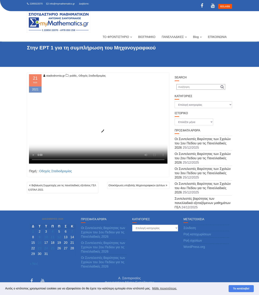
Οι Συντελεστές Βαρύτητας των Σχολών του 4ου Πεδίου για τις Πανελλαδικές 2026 (203, 188)
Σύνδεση (189, 228)
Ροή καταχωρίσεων (197, 234)
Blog (196, 36)
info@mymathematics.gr (60, 3)
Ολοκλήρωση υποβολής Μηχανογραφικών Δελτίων (136, 185)
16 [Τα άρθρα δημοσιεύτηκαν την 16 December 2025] (39, 242)
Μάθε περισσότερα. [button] (164, 288)
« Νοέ (34, 264)
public (73, 75)
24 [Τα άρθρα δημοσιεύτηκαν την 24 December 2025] (46, 248)
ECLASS (225, 6)
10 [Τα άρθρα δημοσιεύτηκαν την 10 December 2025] (46, 237)
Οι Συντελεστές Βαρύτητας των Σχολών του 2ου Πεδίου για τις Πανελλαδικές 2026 (203, 158)
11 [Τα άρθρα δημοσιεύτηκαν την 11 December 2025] (52, 237)
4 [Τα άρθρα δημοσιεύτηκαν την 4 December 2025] (52, 231)
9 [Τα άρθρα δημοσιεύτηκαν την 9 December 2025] (39, 237)
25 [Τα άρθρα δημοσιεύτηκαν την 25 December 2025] (52, 248)
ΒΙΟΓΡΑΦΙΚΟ (146, 36)
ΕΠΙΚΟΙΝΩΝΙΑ (217, 36)
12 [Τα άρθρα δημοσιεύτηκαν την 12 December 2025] (59, 237)
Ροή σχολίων (192, 240)
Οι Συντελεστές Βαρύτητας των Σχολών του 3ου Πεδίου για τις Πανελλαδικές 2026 (203, 173)
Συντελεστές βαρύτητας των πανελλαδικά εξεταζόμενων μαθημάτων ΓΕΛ (203, 203)
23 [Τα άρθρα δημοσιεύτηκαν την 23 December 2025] (39, 248)
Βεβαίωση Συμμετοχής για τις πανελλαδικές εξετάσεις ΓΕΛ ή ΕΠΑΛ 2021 (62, 187)
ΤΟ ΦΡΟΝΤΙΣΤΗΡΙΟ (116, 36)
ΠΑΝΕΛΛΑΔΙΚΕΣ (173, 36)
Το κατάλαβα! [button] (241, 288)
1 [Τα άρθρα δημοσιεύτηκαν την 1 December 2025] (33, 231)
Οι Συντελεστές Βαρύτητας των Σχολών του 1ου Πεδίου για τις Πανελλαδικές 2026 (203, 143)
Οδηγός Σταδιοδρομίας (92, 75)
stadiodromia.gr (54, 75)
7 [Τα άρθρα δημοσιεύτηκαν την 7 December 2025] (72, 231)
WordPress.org (194, 247)
